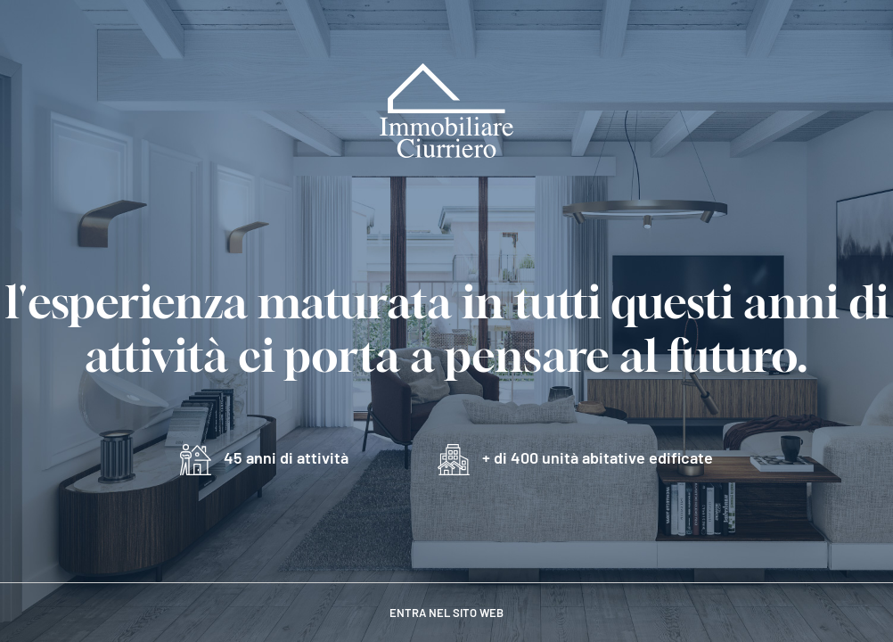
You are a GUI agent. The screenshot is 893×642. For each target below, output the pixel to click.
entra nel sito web (446, 612)
